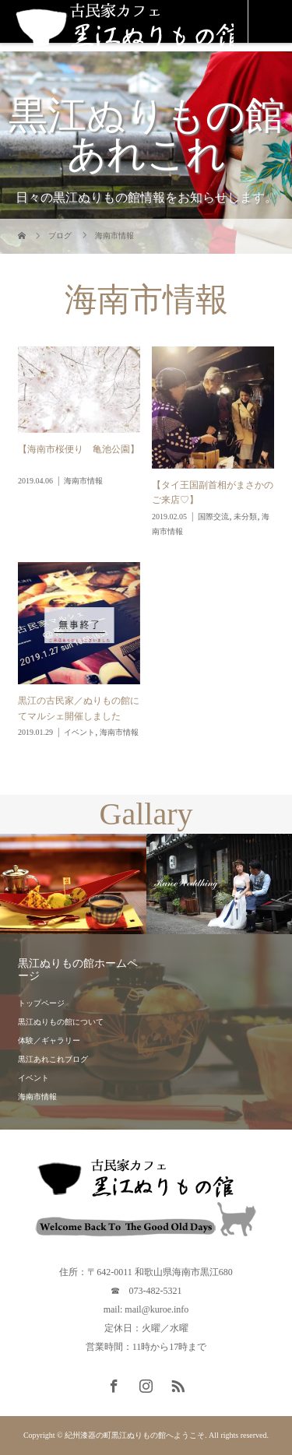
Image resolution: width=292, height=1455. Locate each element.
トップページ (41, 1003)
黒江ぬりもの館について (61, 1021)
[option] (73, 884)
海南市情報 (37, 1096)
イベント (33, 1078)
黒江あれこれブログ (53, 1059)
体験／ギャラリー (49, 1040)
